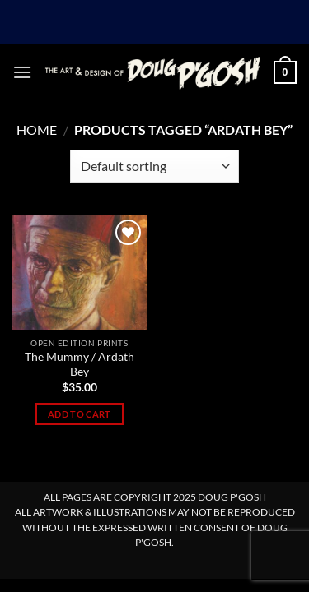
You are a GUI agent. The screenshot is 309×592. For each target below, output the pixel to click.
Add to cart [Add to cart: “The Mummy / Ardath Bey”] (79, 414)
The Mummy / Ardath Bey (79, 364)
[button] (22, 72)
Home (36, 129)
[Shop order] (154, 166)
